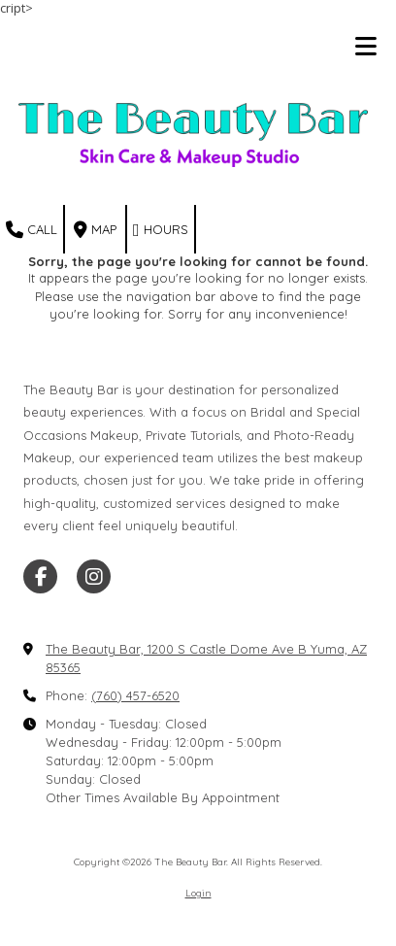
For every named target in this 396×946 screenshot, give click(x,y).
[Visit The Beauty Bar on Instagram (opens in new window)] (94, 576)
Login (198, 893)
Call (31, 230)
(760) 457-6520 (135, 695)
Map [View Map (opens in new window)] (95, 230)
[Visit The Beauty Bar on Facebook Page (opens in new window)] (40, 576)
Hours (160, 230)
